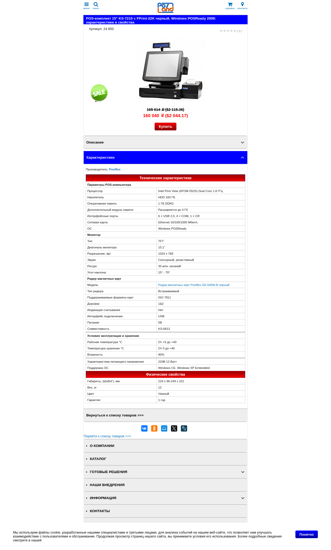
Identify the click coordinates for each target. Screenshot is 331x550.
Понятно (306, 534)
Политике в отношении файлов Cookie (72, 540)
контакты (242, 6)
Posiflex (114, 169)
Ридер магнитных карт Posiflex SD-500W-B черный (193, 284)
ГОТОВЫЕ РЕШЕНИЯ (108, 472)
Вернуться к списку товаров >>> (115, 415)
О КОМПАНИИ (102, 446)
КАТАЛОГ (98, 459)
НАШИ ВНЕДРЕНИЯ (107, 485)
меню (86, 6)
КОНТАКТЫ (100, 511)
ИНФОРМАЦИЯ (103, 498)
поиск (96, 6)
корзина (229, 6)
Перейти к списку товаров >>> (107, 436)
